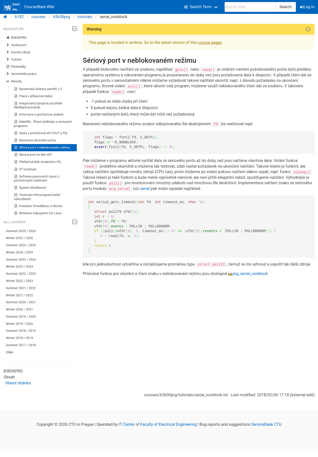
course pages (210, 42)
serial (145, 188)
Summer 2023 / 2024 (21, 259)
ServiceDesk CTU (266, 424)
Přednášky (16, 67)
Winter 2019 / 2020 (19, 324)
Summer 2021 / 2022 (21, 288)
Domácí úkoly (18, 52)
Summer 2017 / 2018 (21, 345)
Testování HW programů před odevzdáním (37, 197)
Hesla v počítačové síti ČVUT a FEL (41, 133)
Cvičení (13, 59)
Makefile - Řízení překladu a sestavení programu (43, 123)
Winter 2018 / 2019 (19, 338)
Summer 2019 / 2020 (21, 316)
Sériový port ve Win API (33, 155)
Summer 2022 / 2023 (21, 273)
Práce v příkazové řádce (33, 96)
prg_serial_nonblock (250, 273)
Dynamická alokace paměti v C (38, 89)
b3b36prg (61, 16)
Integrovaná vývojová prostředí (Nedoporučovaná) (38, 105)
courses (38, 16)
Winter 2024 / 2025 (19, 252)
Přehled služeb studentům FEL (38, 162)
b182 (19, 16)
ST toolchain (25, 169)
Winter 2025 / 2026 (19, 238)
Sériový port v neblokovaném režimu (42, 148)
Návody (14, 81)
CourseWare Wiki (28, 7)
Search (285, 6)
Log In (308, 6)
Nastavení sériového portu (35, 140)
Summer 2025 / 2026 (21, 231)
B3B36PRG (16, 38)
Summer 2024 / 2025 (21, 245)
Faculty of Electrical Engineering (168, 424)
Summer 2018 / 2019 (21, 331)
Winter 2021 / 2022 (19, 295)
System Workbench (30, 188)
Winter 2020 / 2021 (19, 309)
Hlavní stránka (18, 383)
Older (9, 352)
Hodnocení (16, 45)
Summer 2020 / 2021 (21, 302)
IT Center (127, 424)
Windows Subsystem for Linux (38, 213)
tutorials (85, 16)
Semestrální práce (21, 74)
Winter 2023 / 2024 (19, 266)
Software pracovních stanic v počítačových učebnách (37, 178)
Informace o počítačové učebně (39, 115)
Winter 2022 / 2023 (19, 281)
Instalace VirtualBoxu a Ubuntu (38, 206)
